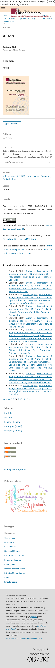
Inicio (5, 15)
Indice (30, 271)
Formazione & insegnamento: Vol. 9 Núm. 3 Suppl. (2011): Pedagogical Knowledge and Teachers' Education (30, 275)
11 (24, 399)
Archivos (45, 15)
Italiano (8, 417)
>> (31, 399)
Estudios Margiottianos (14, 573)
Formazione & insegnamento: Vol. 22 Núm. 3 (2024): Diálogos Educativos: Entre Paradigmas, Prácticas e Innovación (30, 348)
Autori (30, 317)
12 (27, 399)
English (8, 413)
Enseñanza (9, 542)
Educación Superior (12, 560)
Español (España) (12, 422)
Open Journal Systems (15, 469)
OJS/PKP (33, 617)
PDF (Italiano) (13, 123)
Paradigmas (9, 564)
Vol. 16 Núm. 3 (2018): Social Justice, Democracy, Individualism (27, 20)
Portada (30, 329)
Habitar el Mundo (12, 551)
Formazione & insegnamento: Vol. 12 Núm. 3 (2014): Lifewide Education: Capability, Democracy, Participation (30, 310)
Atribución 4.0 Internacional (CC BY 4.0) (19, 239)
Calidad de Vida (11, 546)
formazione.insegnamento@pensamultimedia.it (24, 638)
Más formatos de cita (14, 162)
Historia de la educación (14, 568)
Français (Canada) (13, 430)
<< (4, 399)
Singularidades (10, 582)
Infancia (7, 577)
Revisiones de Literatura (14, 555)
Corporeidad (9, 538)
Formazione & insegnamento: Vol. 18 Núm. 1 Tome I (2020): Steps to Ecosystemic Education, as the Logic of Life (30, 322)
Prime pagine (30, 294)
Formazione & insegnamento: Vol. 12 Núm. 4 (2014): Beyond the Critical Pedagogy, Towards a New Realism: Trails (30, 287)
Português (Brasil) (13, 426)
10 (21, 399)
